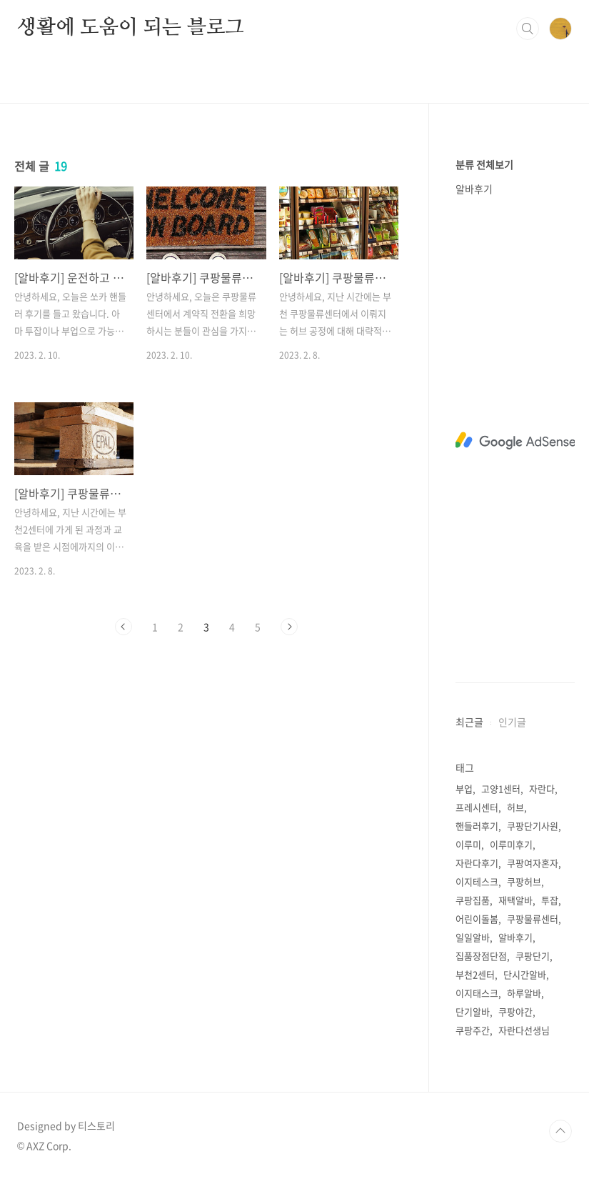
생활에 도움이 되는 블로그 (130, 28)
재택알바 (515, 900)
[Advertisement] (515, 441)
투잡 (549, 900)
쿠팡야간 (515, 1011)
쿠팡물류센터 (532, 918)
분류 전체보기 (484, 164)
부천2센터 (475, 974)
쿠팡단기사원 (532, 825)
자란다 (542, 788)
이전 (123, 626)
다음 (289, 626)
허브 (515, 807)
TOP (560, 1131)
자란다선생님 (524, 1030)
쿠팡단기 (532, 955)
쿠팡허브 (524, 881)
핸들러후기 (476, 825)
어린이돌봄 (476, 918)
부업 (464, 788)
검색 (527, 28)
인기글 (512, 722)
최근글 (469, 722)
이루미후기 (511, 844)
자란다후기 (476, 863)
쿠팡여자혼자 (532, 863)
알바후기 (474, 188)
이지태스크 (476, 993)
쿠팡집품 (472, 900)
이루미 (468, 844)
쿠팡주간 (472, 1030)
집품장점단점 (481, 955)
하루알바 (524, 993)
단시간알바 (524, 974)
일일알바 (472, 937)
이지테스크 (476, 881)
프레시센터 (476, 807)
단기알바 (472, 1011)
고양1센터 (500, 788)
